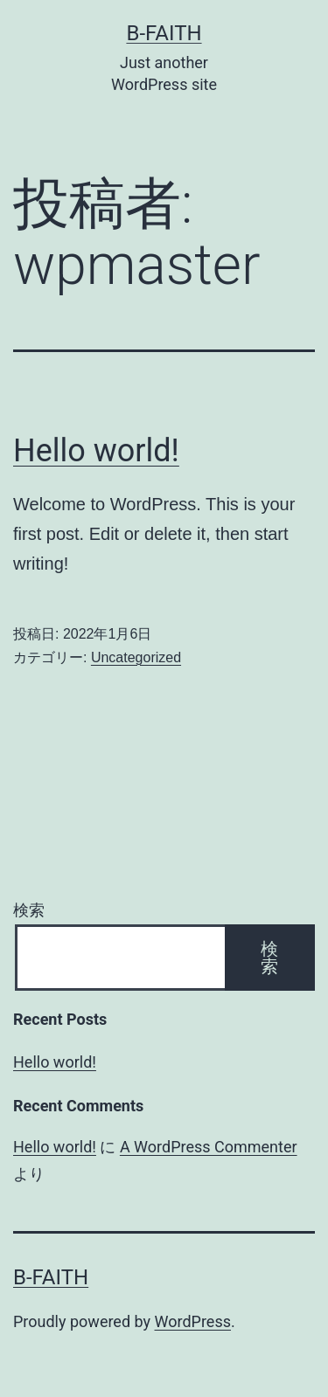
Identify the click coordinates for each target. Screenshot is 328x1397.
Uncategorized (136, 657)
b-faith (163, 33)
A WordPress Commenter (208, 1147)
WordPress (193, 1321)
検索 (29, 910)
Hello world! (96, 450)
